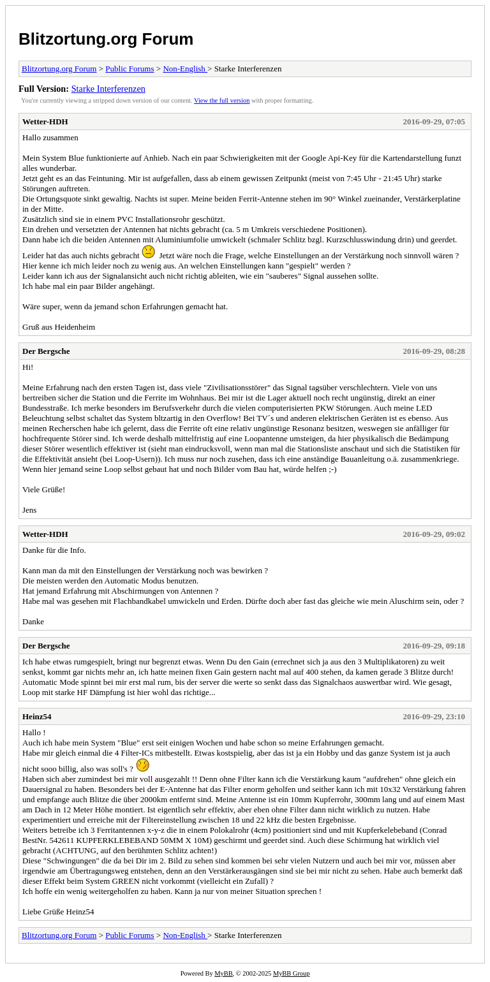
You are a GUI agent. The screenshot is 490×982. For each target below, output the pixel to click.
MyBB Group (291, 973)
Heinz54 (37, 716)
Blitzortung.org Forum (106, 38)
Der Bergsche (46, 351)
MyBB (223, 973)
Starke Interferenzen (108, 89)
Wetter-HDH (45, 121)
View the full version (221, 100)
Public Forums (129, 68)
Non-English (185, 68)
